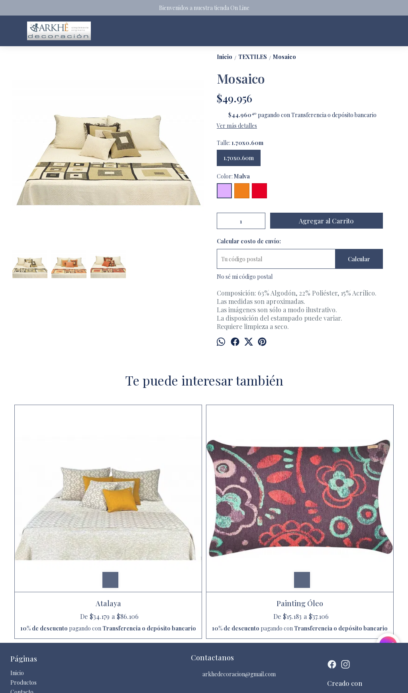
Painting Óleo (156, 508)
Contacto (21, 611)
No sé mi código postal (245, 276)
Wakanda (347, 508)
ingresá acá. (220, 680)
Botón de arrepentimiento (256, 680)
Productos (23, 602)
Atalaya (60, 508)
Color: (233, 176)
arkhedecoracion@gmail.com (233, 594)
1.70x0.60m (239, 158)
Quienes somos (28, 621)
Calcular (359, 259)
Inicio (17, 592)
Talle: (240, 143)
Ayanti (252, 508)
